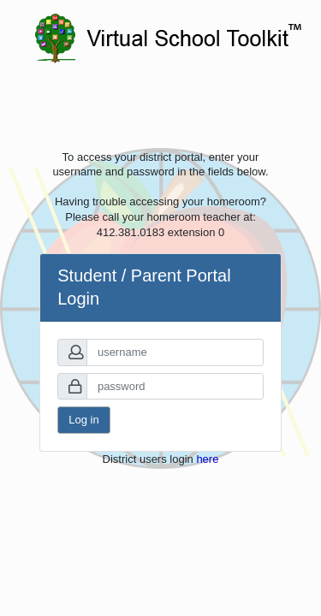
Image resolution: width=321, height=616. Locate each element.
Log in (83, 419)
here (207, 459)
